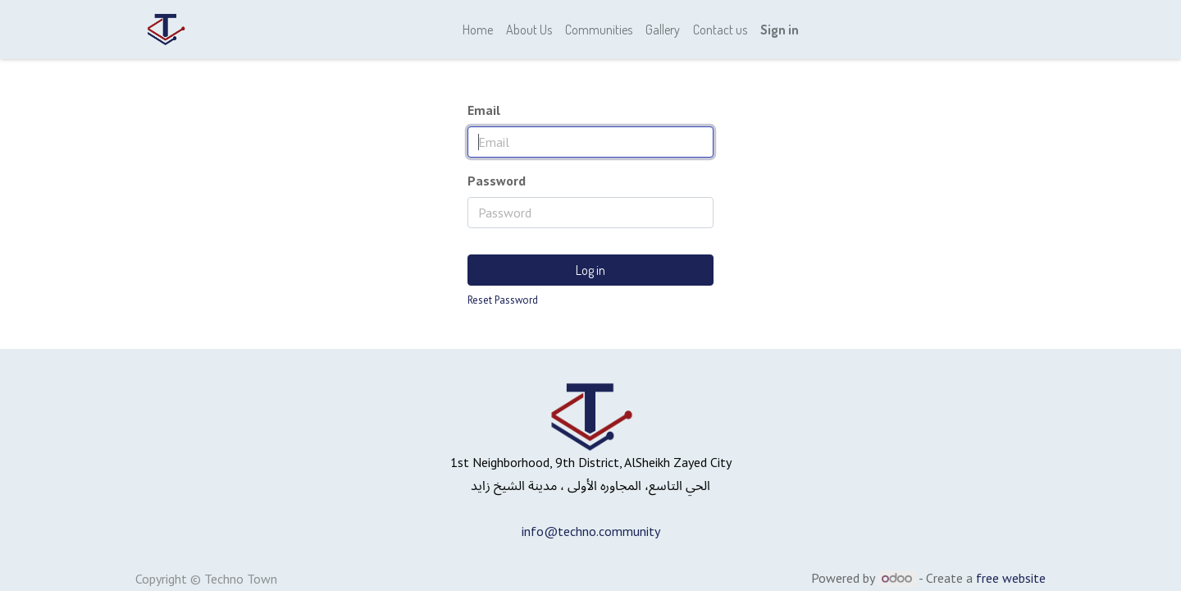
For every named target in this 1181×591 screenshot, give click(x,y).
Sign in (779, 29)
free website (1011, 578)
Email (483, 110)
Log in (590, 270)
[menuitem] (477, 29)
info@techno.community (591, 531)
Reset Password (502, 300)
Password (496, 180)
